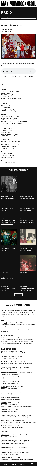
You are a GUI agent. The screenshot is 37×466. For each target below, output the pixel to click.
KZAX (2, 397)
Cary (6, 210)
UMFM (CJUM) (5, 452)
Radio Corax (4, 431)
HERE (5, 322)
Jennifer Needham (28, 222)
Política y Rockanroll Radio (8, 415)
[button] (32, 464)
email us (10, 341)
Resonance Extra (6, 440)
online (32, 426)
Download (17, 76)
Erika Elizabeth (9, 198)
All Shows (18, 295)
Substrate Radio (5, 447)
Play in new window (9, 76)
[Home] (18, 5)
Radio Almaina (5, 420)
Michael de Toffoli (10, 222)
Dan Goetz (8, 31)
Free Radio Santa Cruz (7, 362)
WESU (3, 458)
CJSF (2, 351)
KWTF (3, 392)
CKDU (3, 356)
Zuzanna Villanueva (29, 198)
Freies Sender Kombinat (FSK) (9, 372)
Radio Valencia (5, 434)
